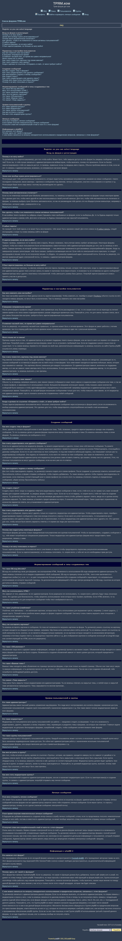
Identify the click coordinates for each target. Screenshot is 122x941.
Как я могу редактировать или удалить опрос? (20, 78)
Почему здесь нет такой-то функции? (17, 133)
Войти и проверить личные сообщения (63, 14)
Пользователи (64, 11)
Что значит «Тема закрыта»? (13, 100)
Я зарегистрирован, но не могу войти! (17, 44)
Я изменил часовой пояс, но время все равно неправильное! (26, 56)
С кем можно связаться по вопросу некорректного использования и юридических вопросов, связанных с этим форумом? (50, 135)
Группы (77, 11)
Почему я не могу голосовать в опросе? (18, 82)
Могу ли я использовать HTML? (15, 90)
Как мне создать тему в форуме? (15, 71)
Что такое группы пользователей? (15, 110)
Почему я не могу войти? (12, 35)
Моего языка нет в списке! (12, 58)
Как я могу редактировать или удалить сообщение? (23, 72)
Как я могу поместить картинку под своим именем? (22, 60)
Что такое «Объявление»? (13, 96)
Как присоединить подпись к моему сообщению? (21, 74)
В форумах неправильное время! (15, 55)
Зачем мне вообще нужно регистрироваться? (20, 37)
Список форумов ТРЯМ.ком (14, 21)
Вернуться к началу (10, 171)
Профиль (40, 14)
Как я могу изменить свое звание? (16, 62)
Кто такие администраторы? (13, 106)
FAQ (44, 11)
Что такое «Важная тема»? (13, 98)
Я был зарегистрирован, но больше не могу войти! (22, 46)
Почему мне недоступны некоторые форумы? (20, 80)
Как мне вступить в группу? (13, 112)
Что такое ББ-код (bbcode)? (13, 89)
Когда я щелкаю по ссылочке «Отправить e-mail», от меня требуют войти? (32, 64)
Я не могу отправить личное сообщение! (18, 121)
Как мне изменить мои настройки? (16, 53)
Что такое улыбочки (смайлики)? (15, 92)
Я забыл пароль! (9, 42)
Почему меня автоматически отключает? (18, 38)
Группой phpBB (78, 858)
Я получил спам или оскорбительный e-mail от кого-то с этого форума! (30, 124)
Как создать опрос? (10, 76)
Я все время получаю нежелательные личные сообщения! (25, 123)
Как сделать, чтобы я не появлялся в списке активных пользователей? (30, 40)
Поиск (52, 11)
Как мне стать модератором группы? (17, 114)
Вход (85, 14)
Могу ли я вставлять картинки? (14, 94)
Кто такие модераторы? (11, 108)
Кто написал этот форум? (12, 131)
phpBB (57, 939)
